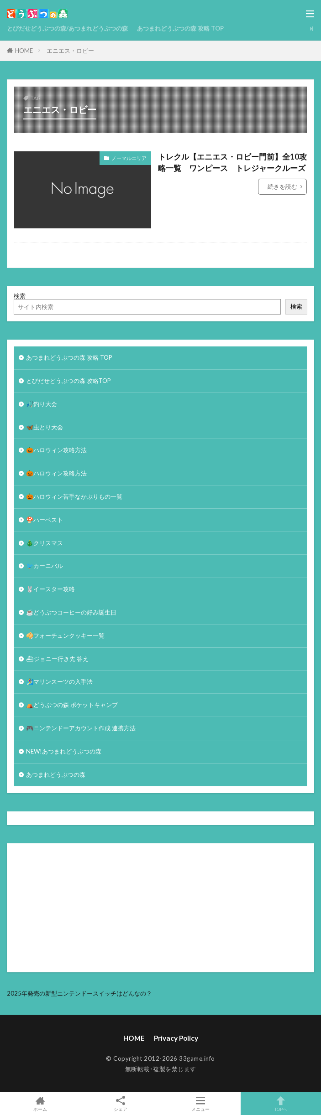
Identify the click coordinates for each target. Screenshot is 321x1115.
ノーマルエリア (129, 158)
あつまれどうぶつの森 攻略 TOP (180, 28)
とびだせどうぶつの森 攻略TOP (68, 380)
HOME (24, 50)
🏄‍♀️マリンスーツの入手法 (59, 681)
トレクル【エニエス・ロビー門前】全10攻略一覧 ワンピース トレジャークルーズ (232, 162)
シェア (120, 1104)
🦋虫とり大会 (44, 427)
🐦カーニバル (44, 565)
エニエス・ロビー (70, 50)
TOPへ (281, 1103)
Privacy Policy (176, 1038)
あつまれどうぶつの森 (55, 774)
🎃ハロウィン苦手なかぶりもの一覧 (74, 496)
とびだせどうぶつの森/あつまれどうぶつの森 (67, 28)
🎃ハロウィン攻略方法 (56, 450)
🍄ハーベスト (44, 519)
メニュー (201, 1103)
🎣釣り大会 (41, 404)
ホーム (40, 1103)
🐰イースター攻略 (50, 589)
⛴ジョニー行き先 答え (57, 658)
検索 (20, 295)
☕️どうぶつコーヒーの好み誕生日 (71, 612)
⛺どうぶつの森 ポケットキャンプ (72, 704)
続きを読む (282, 186)
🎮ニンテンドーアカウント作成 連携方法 (81, 728)
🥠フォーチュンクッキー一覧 (65, 635)
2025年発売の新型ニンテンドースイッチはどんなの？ (79, 993)
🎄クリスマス (44, 543)
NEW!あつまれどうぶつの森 (63, 751)
